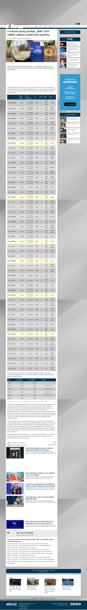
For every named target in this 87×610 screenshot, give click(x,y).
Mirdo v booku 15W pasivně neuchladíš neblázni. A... (42, 561)
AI (62, 26)
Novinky (24, 38)
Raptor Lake (16, 442)
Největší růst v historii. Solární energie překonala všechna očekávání (73, 55)
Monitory (74, 26)
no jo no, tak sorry (32, 547)
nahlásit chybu (52, 444)
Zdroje (79, 26)
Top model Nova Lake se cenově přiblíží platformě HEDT (40, 498)
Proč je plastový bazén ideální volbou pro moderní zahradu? (67, 588)
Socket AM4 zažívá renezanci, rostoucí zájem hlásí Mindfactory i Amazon (39, 449)
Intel (24, 442)
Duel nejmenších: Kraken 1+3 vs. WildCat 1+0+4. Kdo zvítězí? (40, 474)
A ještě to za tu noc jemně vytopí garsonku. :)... (41, 545)
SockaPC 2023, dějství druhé (73, 123)
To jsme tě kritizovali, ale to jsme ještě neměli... (41, 551)
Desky (40, 26)
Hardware (19, 38)
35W (21, 442)
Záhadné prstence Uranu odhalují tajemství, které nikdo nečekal (73, 49)
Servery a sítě (57, 26)
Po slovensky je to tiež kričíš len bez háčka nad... (37, 543)
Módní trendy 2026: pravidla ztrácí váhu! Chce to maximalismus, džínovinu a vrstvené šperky (50, 589)
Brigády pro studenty (43, 571)
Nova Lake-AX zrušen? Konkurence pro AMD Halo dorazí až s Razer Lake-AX (40, 522)
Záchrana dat (52, 570)
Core (11, 442)
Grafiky (45, 26)
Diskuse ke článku (13, 539)
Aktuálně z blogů (70, 114)
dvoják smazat (31, 555)
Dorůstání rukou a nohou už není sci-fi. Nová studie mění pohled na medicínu (72, 65)
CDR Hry (70, 39)
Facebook (35, 598)
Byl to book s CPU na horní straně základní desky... (42, 559)
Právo (66, 26)
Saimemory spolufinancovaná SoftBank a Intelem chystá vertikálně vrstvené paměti (40, 485)
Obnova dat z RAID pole (37, 570)
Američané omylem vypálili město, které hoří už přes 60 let (32, 588)
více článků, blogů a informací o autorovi (24, 535)
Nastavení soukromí (23, 608)
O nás (47, 598)
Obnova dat (45, 570)
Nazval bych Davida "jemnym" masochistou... (39, 549)
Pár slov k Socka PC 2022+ (72, 134)
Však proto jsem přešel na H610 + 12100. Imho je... (41, 553)
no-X (15, 38)
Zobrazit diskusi (11, 563)
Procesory (35, 26)
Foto (70, 26)
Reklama (52, 598)
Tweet (54, 442)
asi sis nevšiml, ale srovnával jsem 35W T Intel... (39, 557)
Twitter (41, 598)
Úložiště (50, 26)
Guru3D (13, 445)
